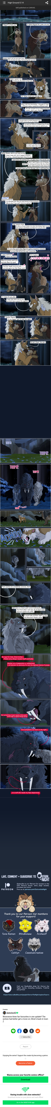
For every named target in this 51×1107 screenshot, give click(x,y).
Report (25, 1047)
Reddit (37, 1031)
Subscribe (26, 1037)
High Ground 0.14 (16, 2)
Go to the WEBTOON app (25, 1102)
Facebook (19, 1031)
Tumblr (31, 1031)
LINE (13, 1031)
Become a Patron (25, 1063)
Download (25, 1079)
